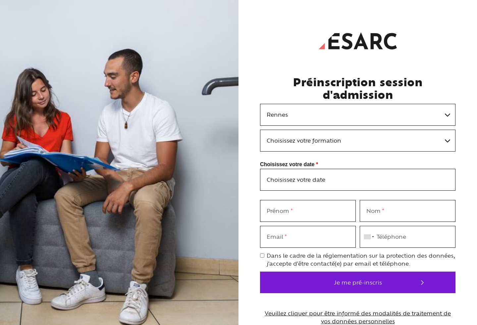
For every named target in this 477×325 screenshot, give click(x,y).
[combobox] (367, 236)
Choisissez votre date (289, 163)
